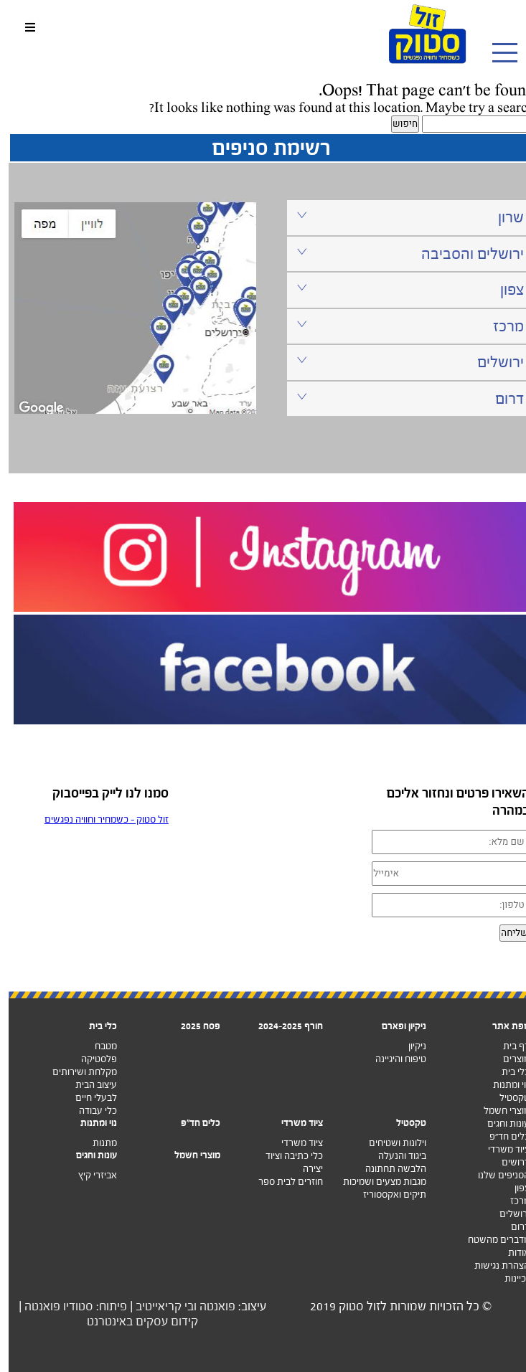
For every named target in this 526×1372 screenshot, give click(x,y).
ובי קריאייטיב (157, 1306)
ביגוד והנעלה (394, 1156)
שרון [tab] (401, 217)
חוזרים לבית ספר (282, 1181)
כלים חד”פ (501, 1136)
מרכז (511, 1201)
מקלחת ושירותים (76, 1072)
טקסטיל (506, 1098)
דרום (511, 1227)
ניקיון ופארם (395, 1026)
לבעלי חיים (87, 1098)
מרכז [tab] (401, 326)
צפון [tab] (401, 289)
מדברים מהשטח (490, 1240)
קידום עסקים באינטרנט (133, 1321)
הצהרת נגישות (493, 1265)
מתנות (96, 1143)
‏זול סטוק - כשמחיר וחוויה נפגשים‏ (98, 819)
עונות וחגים (500, 1123)
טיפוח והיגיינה (392, 1059)
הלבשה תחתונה (387, 1169)
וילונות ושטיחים (389, 1143)
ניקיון (409, 1046)
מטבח (97, 1046)
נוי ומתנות (502, 1085)
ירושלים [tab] (401, 362)
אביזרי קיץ (89, 1175)
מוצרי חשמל (498, 1110)
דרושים (507, 1162)
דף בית (507, 1046)
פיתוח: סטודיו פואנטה (67, 1306)
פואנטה (209, 1306)
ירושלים (506, 1214)
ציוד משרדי (500, 1149)
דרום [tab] (401, 398)
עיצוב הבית (87, 1085)
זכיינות (508, 1278)
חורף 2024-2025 (282, 1026)
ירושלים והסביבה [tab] (401, 253)
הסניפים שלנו (495, 1175)
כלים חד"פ (192, 1123)
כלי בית (507, 1072)
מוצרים (507, 1059)
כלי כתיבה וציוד (285, 1156)
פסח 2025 (192, 1026)
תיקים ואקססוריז (386, 1194)
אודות (510, 1252)
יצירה (304, 1169)
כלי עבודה (89, 1110)
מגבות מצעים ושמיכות (376, 1181)
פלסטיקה (90, 1059)
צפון (513, 1188)
